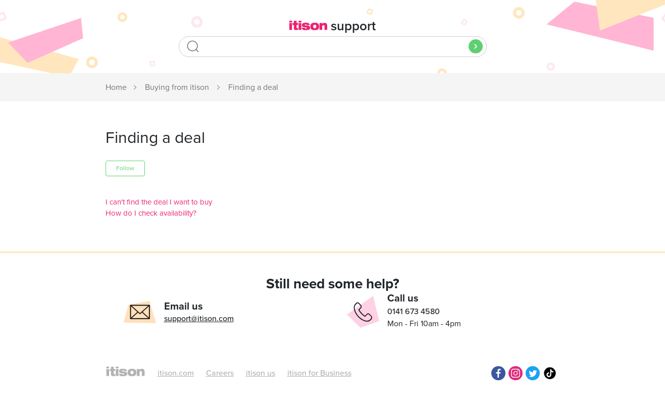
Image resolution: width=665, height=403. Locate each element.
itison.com (176, 373)
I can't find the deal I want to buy (159, 202)
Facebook (498, 373)
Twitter (533, 373)
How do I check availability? (151, 213)
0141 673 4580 (413, 312)
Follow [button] (125, 168)
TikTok (550, 373)
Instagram (515, 373)
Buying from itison (177, 87)
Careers (220, 373)
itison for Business (319, 373)
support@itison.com (199, 319)
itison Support (117, 87)
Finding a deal (253, 87)
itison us (260, 373)
